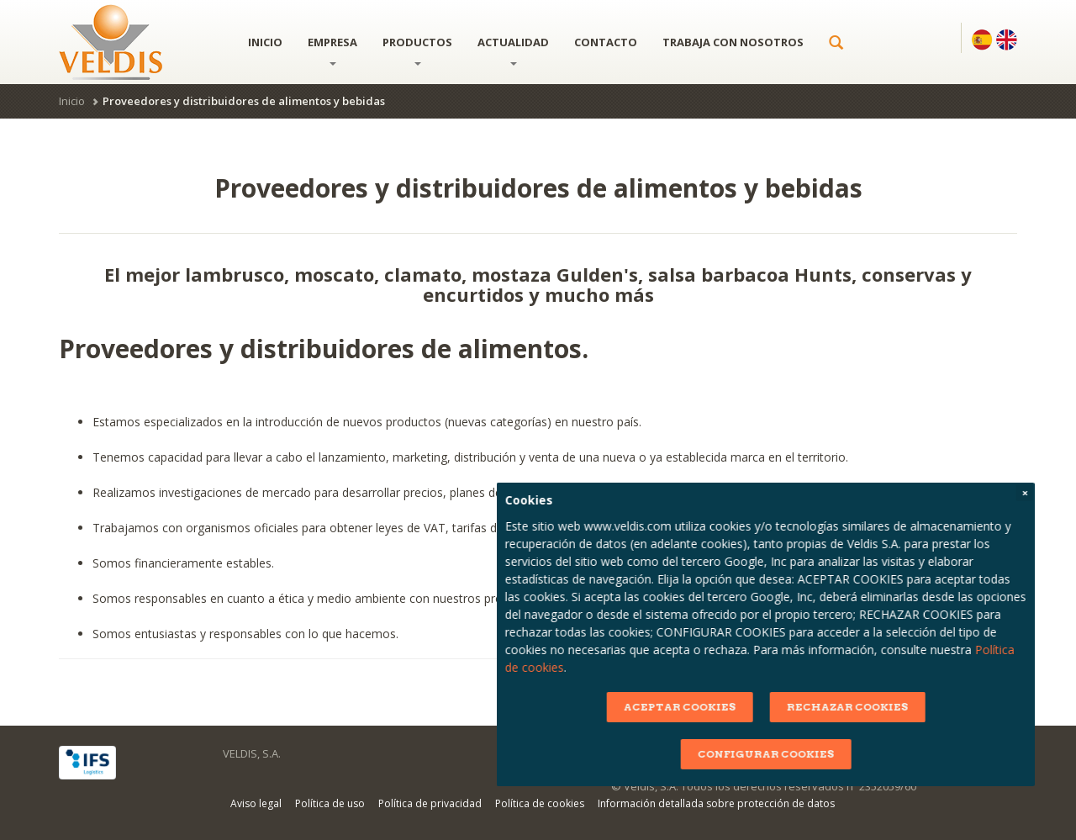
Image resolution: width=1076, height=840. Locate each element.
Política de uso (330, 803)
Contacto (605, 42)
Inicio (265, 42)
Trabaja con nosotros (733, 42)
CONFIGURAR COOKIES (942, 754)
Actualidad (513, 50)
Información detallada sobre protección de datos (716, 803)
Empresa (332, 50)
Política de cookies (539, 803)
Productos (417, 50)
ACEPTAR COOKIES (856, 706)
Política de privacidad (430, 803)
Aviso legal (256, 803)
